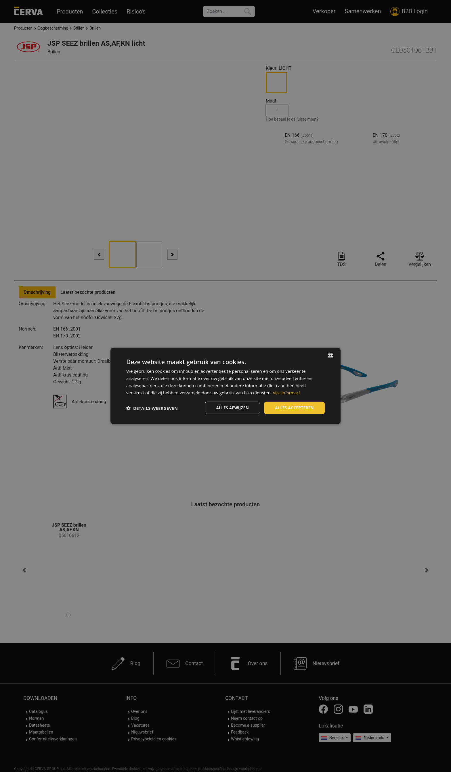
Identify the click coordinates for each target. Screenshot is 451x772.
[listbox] (330, 355)
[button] (152, 408)
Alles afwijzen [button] (231, 407)
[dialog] (225, 386)
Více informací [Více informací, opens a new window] (287, 392)
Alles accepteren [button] (294, 407)
